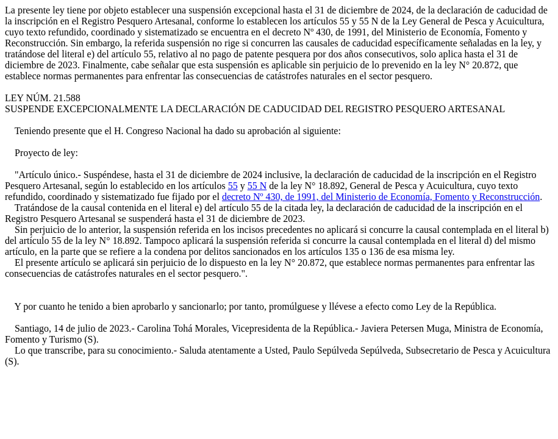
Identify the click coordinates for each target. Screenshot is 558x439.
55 (233, 185)
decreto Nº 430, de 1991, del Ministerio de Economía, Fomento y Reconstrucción (381, 196)
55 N (257, 185)
